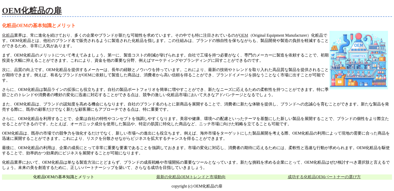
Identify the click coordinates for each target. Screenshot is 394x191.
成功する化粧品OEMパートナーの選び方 (324, 177)
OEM (243, 35)
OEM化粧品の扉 (32, 10)
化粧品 (8, 35)
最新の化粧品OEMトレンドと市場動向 (191, 177)
